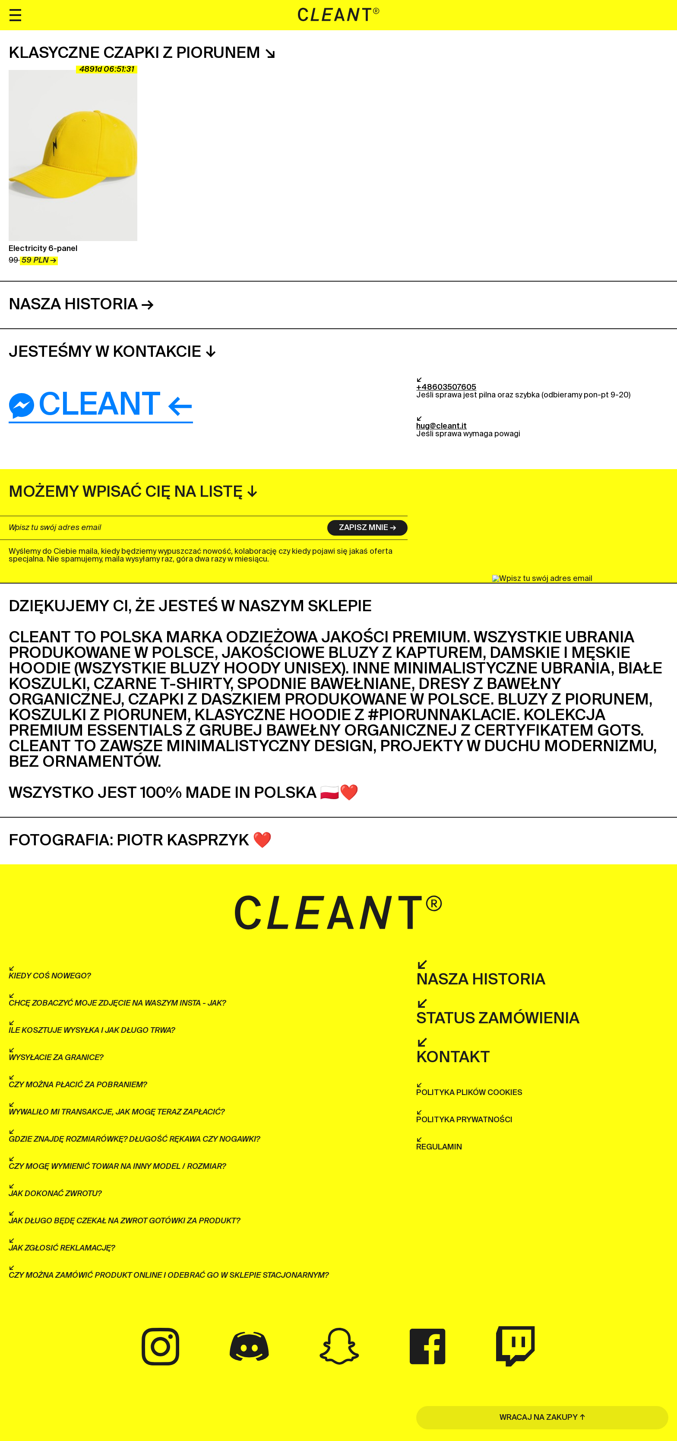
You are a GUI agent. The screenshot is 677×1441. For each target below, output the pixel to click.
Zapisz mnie (363, 528)
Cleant (85, 406)
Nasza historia (73, 305)
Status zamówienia (497, 1019)
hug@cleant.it (441, 426)
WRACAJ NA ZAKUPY (539, 1418)
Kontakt (453, 1058)
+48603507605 (446, 387)
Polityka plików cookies (469, 1093)
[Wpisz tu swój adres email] (162, 528)
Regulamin (439, 1147)
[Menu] (15, 15)
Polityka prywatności (464, 1120)
